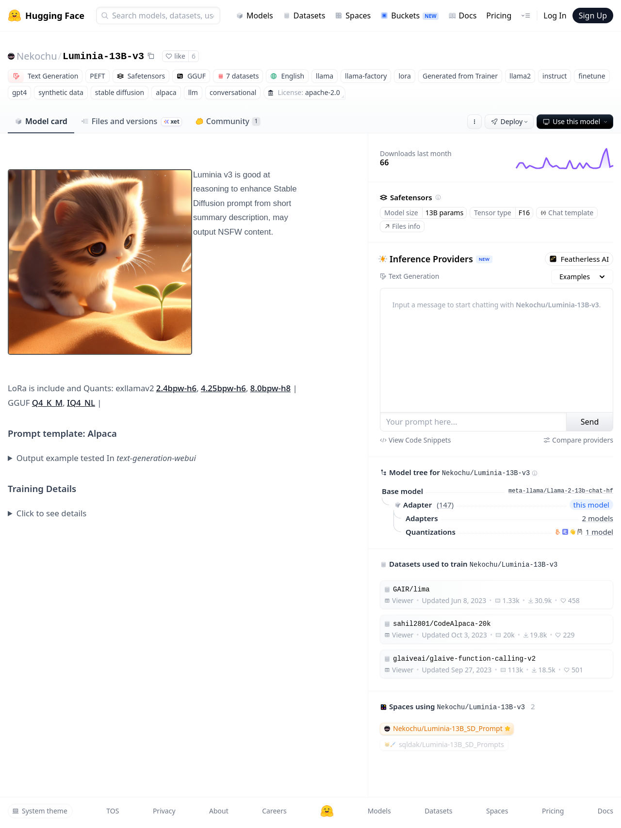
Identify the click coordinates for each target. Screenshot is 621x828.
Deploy (510, 121)
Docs (462, 15)
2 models (597, 518)
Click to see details (51, 513)
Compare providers (578, 440)
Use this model (576, 121)
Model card (41, 121)
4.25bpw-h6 (223, 388)
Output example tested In (106, 457)
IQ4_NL (81, 402)
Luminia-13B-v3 (103, 56)
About (219, 810)
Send (590, 421)
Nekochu (36, 56)
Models (254, 15)
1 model (599, 532)
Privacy (164, 810)
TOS (112, 810)
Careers (274, 810)
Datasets (304, 15)
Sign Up (593, 15)
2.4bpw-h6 (176, 388)
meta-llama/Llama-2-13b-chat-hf (560, 491)
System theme (39, 810)
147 (445, 505)
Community (228, 121)
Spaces (353, 15)
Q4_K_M (47, 402)
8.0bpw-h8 (270, 388)
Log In (554, 15)
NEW (484, 259)
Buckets (409, 15)
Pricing (498, 15)
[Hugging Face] (327, 811)
